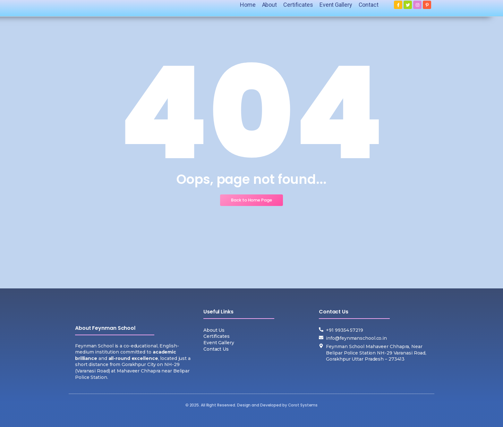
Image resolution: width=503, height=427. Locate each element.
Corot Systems (303, 405)
